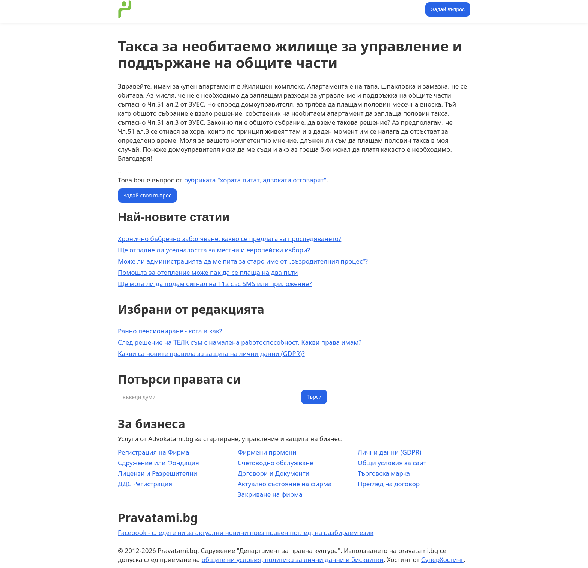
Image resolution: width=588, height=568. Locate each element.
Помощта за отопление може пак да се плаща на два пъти (208, 272)
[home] (125, 9)
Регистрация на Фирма (153, 452)
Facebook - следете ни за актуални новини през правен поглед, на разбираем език (246, 532)
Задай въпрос (448, 9)
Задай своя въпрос (147, 195)
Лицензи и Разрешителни (157, 473)
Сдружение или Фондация (158, 462)
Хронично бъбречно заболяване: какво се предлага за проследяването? (229, 238)
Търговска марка (384, 473)
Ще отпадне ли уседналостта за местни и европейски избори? (214, 250)
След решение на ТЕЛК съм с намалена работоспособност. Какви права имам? (240, 342)
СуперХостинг (442, 559)
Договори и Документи (273, 473)
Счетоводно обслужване (275, 462)
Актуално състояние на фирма (285, 483)
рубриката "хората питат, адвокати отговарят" (255, 180)
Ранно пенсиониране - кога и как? (170, 331)
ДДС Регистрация (145, 483)
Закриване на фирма (270, 494)
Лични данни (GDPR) (389, 452)
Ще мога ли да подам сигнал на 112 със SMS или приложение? (215, 283)
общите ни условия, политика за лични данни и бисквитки (293, 559)
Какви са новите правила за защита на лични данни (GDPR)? (211, 353)
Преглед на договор (389, 483)
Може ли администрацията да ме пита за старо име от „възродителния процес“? (243, 261)
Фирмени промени (267, 452)
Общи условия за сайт (392, 462)
